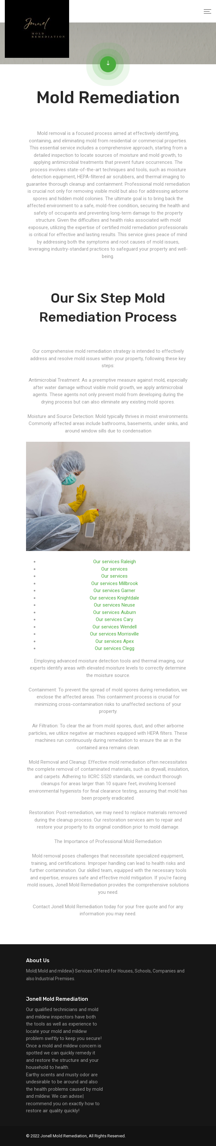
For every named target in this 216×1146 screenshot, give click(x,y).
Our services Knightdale (114, 598)
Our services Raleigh (114, 561)
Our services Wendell (115, 627)
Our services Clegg (114, 648)
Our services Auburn (114, 612)
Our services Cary (114, 619)
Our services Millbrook (114, 583)
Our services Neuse (114, 605)
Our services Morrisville (114, 634)
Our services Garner (114, 590)
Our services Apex (114, 641)
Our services (114, 569)
